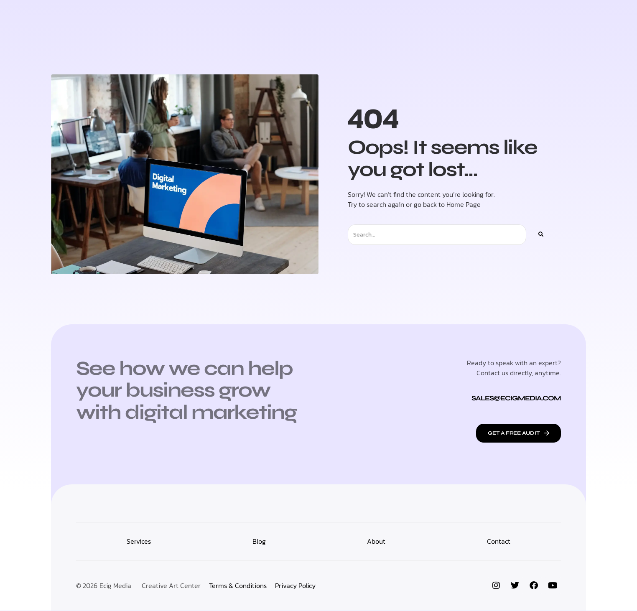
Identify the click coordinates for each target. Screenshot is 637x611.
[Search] (540, 234)
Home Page (463, 204)
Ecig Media (115, 586)
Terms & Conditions (238, 586)
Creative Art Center (171, 586)
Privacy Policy (295, 586)
